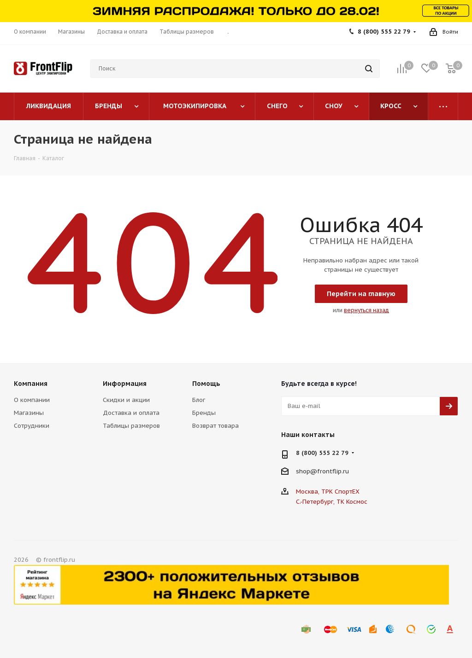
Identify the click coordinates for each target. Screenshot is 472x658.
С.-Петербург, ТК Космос (331, 502)
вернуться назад (366, 310)
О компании (32, 400)
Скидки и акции (126, 400)
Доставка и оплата (131, 413)
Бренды (204, 413)
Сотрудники (31, 426)
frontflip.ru (333, 471)
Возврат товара (215, 426)
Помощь (206, 383)
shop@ (306, 471)
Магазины (29, 413)
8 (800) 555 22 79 (384, 31)
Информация (125, 383)
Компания (30, 383)
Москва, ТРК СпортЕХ (328, 491)
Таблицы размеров (131, 426)
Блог (198, 400)
